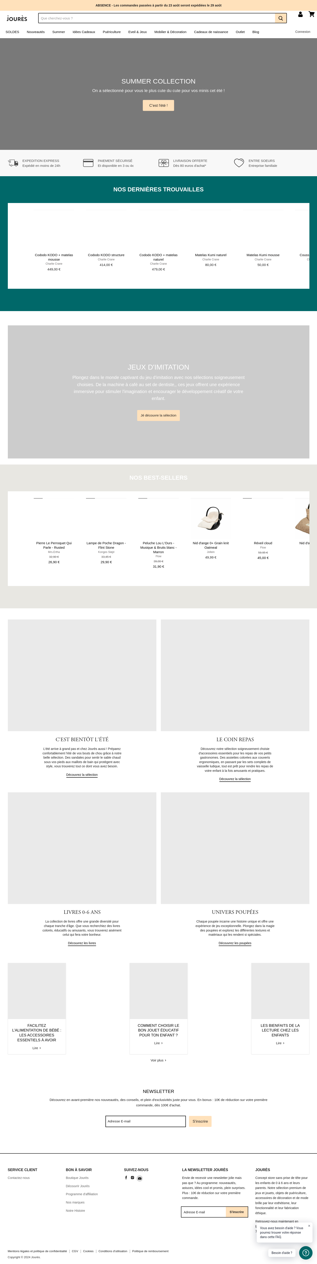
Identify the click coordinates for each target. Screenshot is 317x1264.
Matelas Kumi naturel (211, 257)
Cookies (88, 1244)
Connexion (302, 34)
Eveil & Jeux (137, 34)
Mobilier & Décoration (170, 34)
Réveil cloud (263, 545)
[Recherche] (157, 20)
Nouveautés (36, 34)
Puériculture (112, 34)
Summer (58, 34)
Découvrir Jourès (78, 1179)
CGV (75, 1244)
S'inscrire (200, 1115)
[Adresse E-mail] (145, 1114)
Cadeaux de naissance (211, 34)
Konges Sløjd (106, 554)
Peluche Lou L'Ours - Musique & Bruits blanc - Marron (158, 549)
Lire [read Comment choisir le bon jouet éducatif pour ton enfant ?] (158, 1041)
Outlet (240, 34)
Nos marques (75, 1195)
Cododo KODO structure (106, 257)
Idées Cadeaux (84, 34)
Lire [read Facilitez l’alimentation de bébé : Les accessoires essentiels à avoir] (56, 1041)
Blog (255, 34)
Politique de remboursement (150, 1244)
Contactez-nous (19, 1171)
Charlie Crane (54, 266)
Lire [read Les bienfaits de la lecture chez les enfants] (260, 1041)
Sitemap (72, 1212)
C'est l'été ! (158, 107)
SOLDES (12, 34)
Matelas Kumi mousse (263, 257)
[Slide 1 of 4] (158, 96)
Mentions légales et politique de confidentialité (37, 1244)
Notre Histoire (75, 1203)
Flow (159, 558)
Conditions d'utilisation (113, 1244)
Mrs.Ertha (54, 554)
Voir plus (158, 1053)
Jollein (211, 554)
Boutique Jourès (77, 1171)
